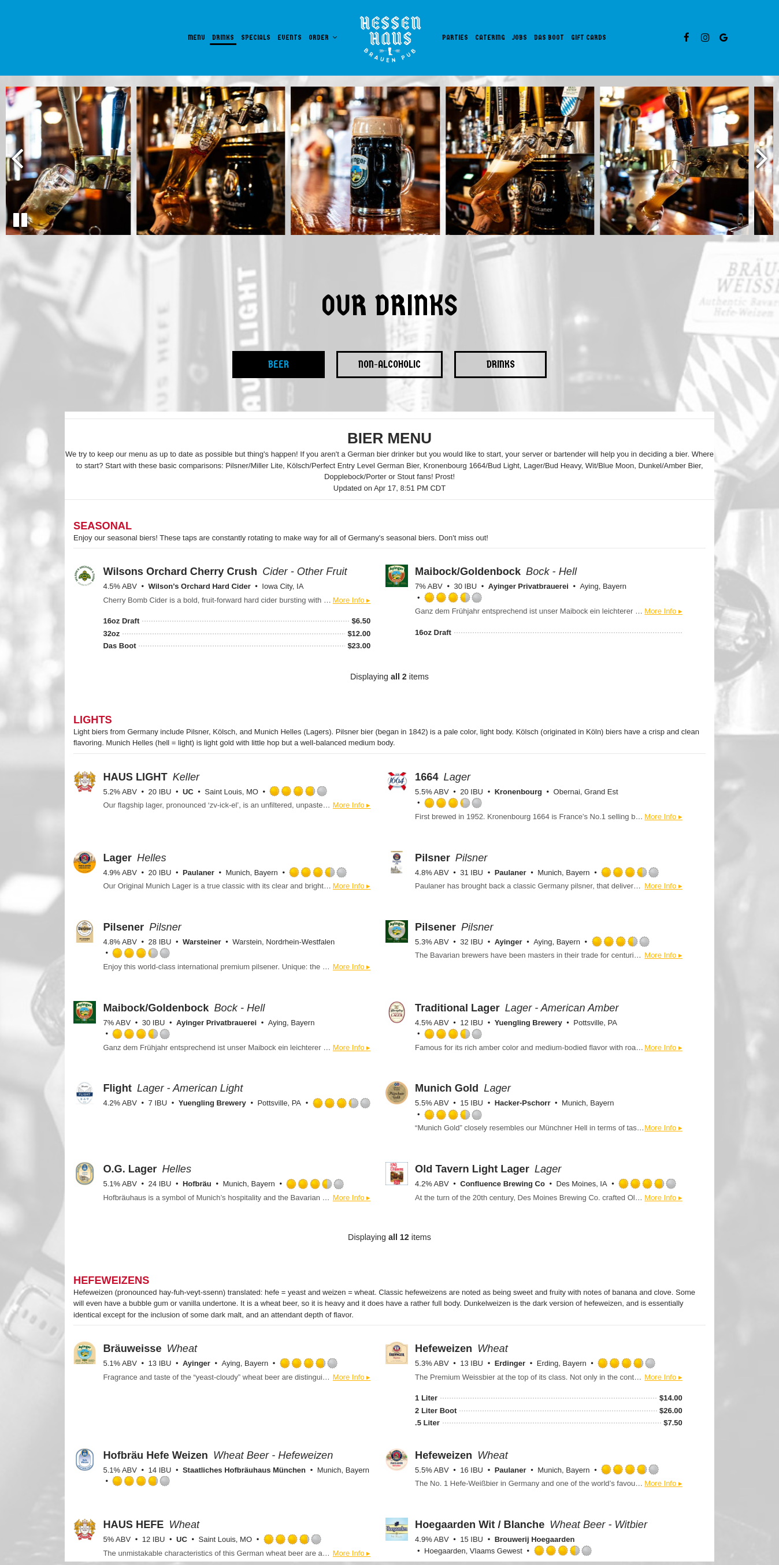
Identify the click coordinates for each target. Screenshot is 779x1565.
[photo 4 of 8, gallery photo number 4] (543, 161)
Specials (255, 37)
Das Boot (549, 37)
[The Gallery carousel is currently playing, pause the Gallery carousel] (20, 220)
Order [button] (323, 37)
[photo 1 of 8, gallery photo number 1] (79, 161)
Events (289, 37)
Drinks (223, 37)
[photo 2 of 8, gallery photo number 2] (234, 161)
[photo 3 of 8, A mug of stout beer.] (388, 161)
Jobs (519, 37)
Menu (196, 37)
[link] (390, 37)
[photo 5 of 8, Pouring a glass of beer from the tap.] (698, 161)
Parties (455, 37)
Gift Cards (588, 37)
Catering (490, 37)
